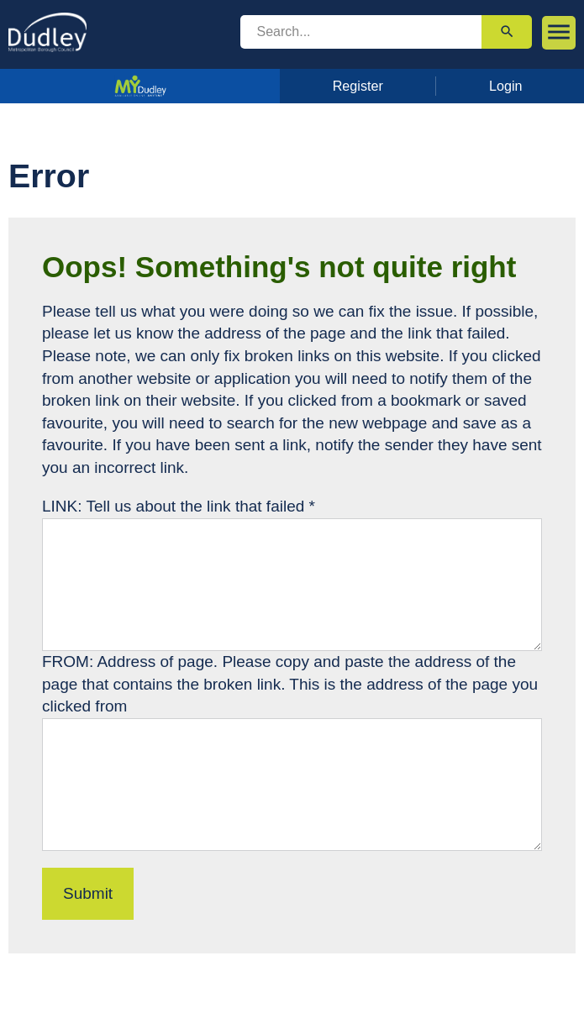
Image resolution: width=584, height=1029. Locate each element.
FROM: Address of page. (132, 661)
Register (358, 85)
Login (506, 85)
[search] (361, 32)
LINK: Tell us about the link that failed (178, 506)
